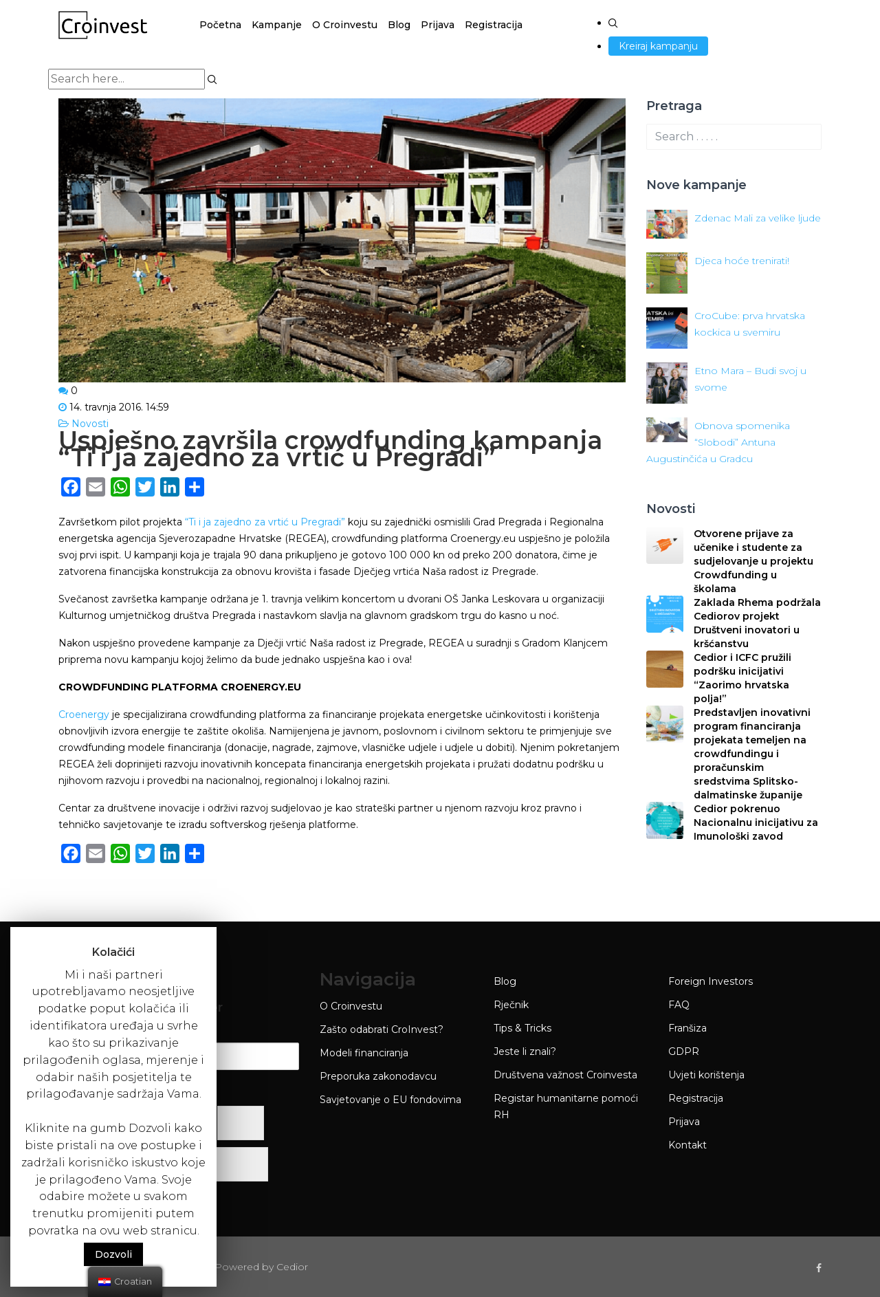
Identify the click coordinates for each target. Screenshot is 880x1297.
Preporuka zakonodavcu (378, 1076)
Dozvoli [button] (113, 1254)
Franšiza (687, 1028)
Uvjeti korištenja (706, 1075)
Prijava (437, 25)
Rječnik (511, 1005)
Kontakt (687, 1145)
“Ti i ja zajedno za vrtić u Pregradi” (265, 522)
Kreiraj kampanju (658, 46)
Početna (220, 25)
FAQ (679, 1005)
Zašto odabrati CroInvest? (381, 1029)
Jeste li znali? (525, 1051)
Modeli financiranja (364, 1053)
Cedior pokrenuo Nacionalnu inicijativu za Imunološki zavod (756, 822)
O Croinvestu (344, 25)
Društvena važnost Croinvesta (565, 1075)
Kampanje (277, 25)
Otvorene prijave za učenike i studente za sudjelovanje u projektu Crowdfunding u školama (753, 561)
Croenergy (83, 714)
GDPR (683, 1051)
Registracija (493, 25)
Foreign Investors (710, 981)
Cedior (292, 1267)
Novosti (90, 423)
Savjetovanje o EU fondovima (390, 1099)
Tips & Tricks (522, 1028)
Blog (399, 25)
